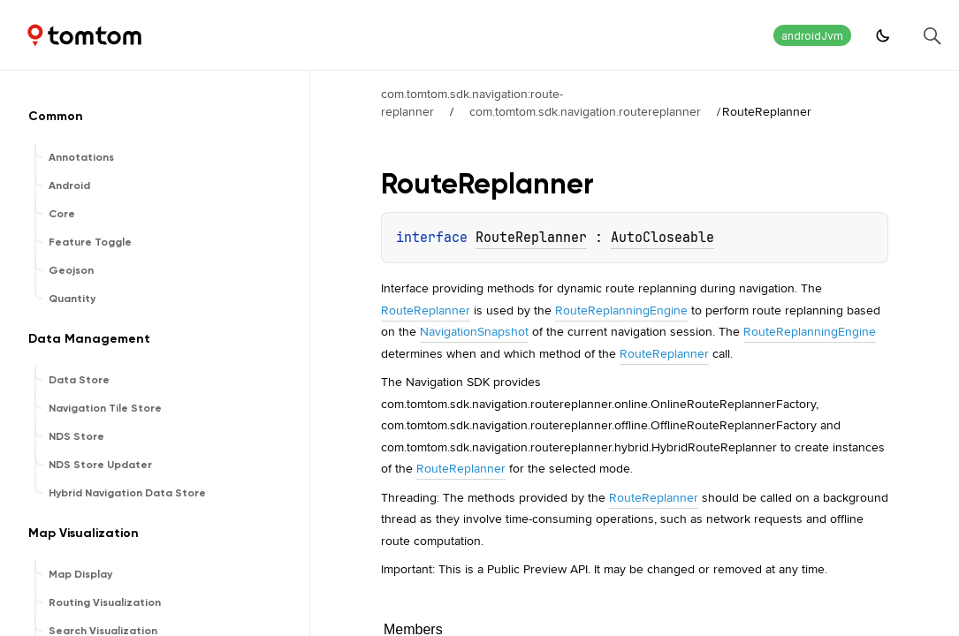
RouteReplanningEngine (621, 310)
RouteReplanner (531, 237)
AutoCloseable (662, 237)
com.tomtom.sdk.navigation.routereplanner (585, 111)
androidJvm (812, 35)
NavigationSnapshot (474, 331)
